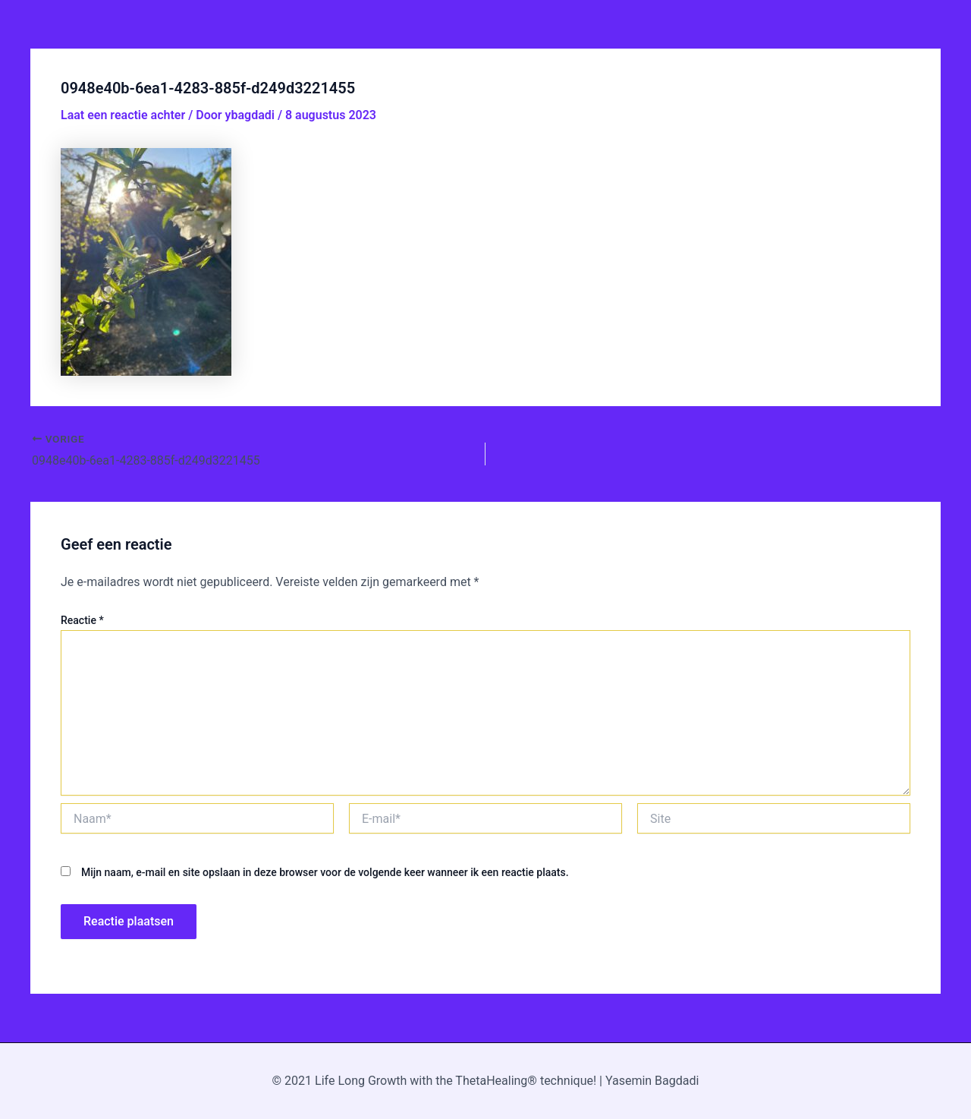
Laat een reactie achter (123, 115)
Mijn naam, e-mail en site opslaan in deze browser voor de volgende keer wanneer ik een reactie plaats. (325, 872)
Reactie (82, 620)
